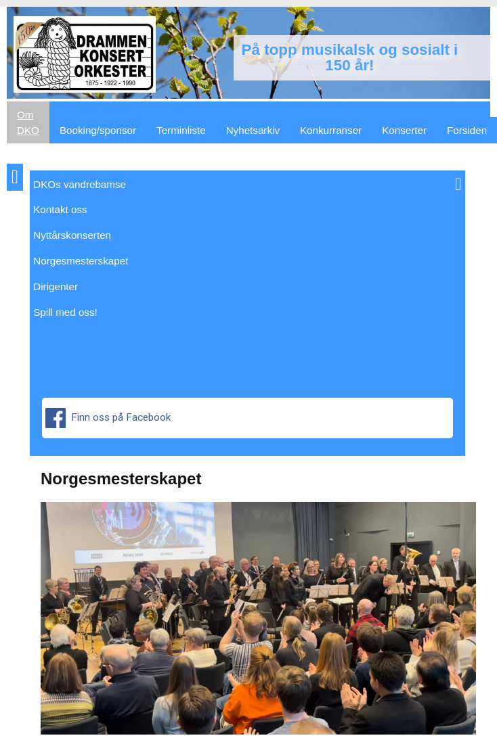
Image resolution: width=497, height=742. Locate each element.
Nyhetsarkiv (253, 130)
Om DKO (28, 122)
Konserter (404, 130)
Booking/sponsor (98, 130)
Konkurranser (331, 130)
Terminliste (181, 130)
